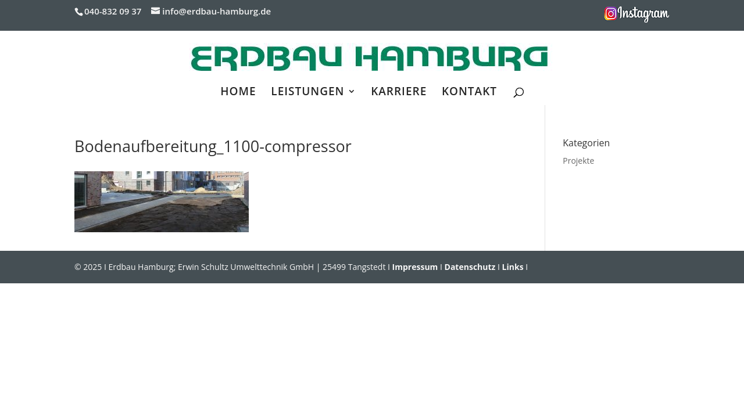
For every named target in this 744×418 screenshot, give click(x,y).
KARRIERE (399, 93)
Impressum (415, 266)
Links (513, 266)
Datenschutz (470, 266)
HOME (238, 93)
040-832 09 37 (112, 11)
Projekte (578, 160)
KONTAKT (469, 93)
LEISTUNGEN (307, 93)
